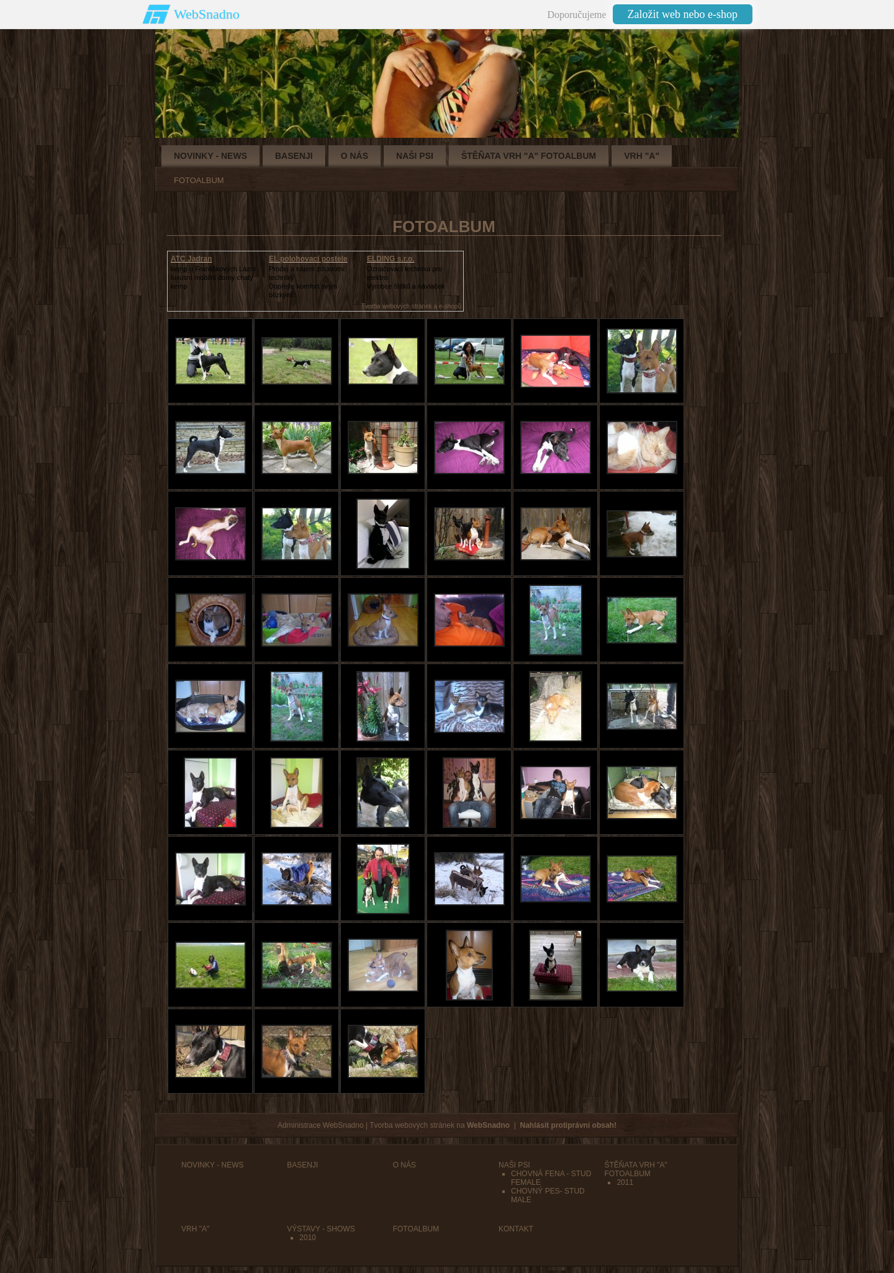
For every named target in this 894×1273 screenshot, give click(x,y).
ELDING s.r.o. (391, 258)
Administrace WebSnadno (321, 1125)
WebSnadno (207, 14)
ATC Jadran (191, 258)
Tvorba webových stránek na (439, 1125)
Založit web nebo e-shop (683, 14)
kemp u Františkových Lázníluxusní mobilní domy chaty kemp (213, 277)
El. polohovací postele (308, 258)
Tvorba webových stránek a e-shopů (411, 306)
